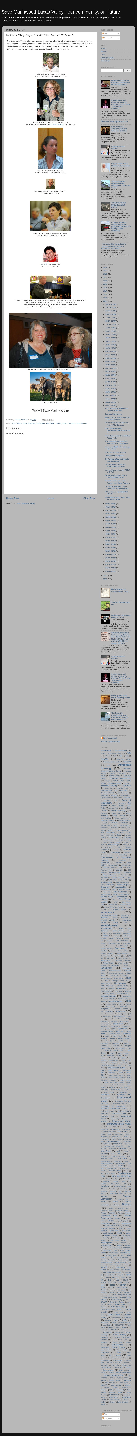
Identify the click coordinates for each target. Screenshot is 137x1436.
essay (129, 931)
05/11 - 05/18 (110, 510)
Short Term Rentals (117, 1302)
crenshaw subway (109, 867)
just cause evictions (107, 1031)
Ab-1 (114, 756)
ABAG (104, 758)
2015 (105, 298)
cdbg (102, 832)
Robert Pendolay (122, 1257)
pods (120, 1199)
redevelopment (106, 1243)
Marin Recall (115, 1090)
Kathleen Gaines (114, 1033)
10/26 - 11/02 (110, 335)
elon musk (124, 917)
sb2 (109, 1282)
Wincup (125, 1399)
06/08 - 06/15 (110, 402)
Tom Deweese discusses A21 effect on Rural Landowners (116, 442)
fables (105, 936)
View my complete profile (110, 741)
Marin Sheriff (127, 1090)
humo (121, 1004)
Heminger (115, 981)
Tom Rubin (115, 1365)
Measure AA (116, 1136)
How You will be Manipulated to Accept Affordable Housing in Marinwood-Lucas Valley (113, 246)
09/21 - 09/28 (110, 351)
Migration (128, 1144)
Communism (115, 852)
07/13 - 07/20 (110, 385)
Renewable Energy (114, 1248)
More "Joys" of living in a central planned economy (117, 418)
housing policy (123, 998)
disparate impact (107, 897)
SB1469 (103, 1282)
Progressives (105, 1223)
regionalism (106, 1245)
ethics (104, 933)
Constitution (122, 860)
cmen (124, 844)
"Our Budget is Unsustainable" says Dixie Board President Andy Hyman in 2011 (119, 716)
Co (130, 844)
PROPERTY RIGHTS (111, 1226)
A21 (129, 753)
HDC (107, 981)
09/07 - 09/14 (110, 358)
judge (113, 1028)
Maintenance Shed (116, 1068)
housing (128, 991)
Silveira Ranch (121, 1304)
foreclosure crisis (114, 943)
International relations (107, 1014)
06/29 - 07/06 (110, 392)
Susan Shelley (122, 1350)
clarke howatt (115, 842)
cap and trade (124, 825)
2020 (105, 281)
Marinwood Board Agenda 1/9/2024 (114, 122)
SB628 (112, 1285)
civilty (105, 842)
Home (51, 498)
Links (103, 55)
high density (120, 983)
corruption (119, 863)
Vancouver (125, 1387)
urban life (104, 1385)
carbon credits (114, 827)
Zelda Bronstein (122, 1402)
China (119, 835)
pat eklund (115, 1184)
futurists (103, 953)
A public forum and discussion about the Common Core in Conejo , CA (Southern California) (120, 104)
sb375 (127, 1282)
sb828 (103, 1287)
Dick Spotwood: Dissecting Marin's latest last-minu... (115, 465)
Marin (121, 1073)
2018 (105, 288)
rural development (115, 1265)
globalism (104, 965)
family (111, 938)
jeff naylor (104, 1021)
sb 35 (107, 1277)
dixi (114, 899)
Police (103, 1201)
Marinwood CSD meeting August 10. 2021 (120, 616)
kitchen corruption (124, 1038)
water (120, 1392)
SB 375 (114, 1277)
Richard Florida (113, 1253)
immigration (105, 1009)
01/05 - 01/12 (110, 571)
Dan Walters (105, 877)
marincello (123, 1092)
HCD (128, 978)
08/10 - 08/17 (110, 372)
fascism (126, 938)
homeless (121, 988)
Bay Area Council (107, 793)
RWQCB (104, 1267)
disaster (115, 894)
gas (124, 956)
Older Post (89, 498)
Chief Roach (110, 835)
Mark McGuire (126, 1129)
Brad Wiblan (17, 423)
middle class (117, 1144)
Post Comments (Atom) (26, 504)
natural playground (107, 1163)
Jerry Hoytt (44, 264)
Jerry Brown (124, 1021)
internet (119, 1014)
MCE (109, 1134)
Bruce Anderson (29, 423)
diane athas (107, 892)
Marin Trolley (109, 1092)
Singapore (104, 1307)
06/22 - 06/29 (110, 395)
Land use (115, 1043)
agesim (112, 773)
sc (111, 1287)
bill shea (107, 800)
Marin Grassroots (118, 1085)
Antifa (127, 783)
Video (103, 1390)
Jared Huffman (118, 1019)
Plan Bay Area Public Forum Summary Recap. (120, 697)
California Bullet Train (121, 818)
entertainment (109, 925)
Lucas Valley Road (107, 1065)
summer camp (117, 1342)
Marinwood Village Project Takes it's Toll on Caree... (117, 498)
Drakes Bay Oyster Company (114, 907)
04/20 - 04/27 (110, 520)
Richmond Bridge (110, 1255)
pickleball (113, 1191)
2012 (105, 579)
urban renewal (116, 1385)
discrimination (124, 894)
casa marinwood (122, 830)
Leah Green (40, 423)
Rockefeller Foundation (108, 1260)
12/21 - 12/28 (110, 307)
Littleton (123, 1058)
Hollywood (111, 988)
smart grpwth (118, 1312)
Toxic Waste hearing (56, 124)
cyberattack (127, 872)
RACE (119, 1233)
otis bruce (116, 1179)
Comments (107, 38)
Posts (105, 33)
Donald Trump (125, 905)
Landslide (104, 1046)
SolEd (124, 1320)
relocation (128, 1245)
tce (127, 1358)
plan (120, 1191)
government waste (115, 970)
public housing (126, 1230)
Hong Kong (118, 991)
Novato (103, 1171)
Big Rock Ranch (106, 798)
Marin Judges (123, 1087)
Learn (113, 1053)
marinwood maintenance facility (113, 1108)
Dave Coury (112, 880)
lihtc (126, 1055)
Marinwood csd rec (120, 1103)
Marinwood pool (116, 1119)
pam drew (128, 1179)
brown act (116, 813)
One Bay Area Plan (121, 1176)
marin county (125, 1080)
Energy (115, 922)
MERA (114, 1139)
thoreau (126, 1362)
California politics (107, 820)
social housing (116, 1317)
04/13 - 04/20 (110, 524)
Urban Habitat (123, 1382)
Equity (121, 928)
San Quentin (126, 1270)
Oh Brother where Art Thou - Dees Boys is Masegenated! (117, 487)
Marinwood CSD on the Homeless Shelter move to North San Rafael (120, 83)
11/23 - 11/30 (110, 321)
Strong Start (124, 1340)
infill (102, 1011)
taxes (118, 1355)
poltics (111, 1208)
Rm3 (112, 1257)
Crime (120, 867)
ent (126, 922)
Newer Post (12, 498)
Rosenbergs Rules (106, 1262)
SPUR (117, 1327)
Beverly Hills (104, 795)
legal (102, 1055)
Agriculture (122, 773)
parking (115, 1181)
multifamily (117, 1161)
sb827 (123, 1285)
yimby (103, 1402)
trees (111, 1378)
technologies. (117, 1360)
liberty (119, 1055)
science (111, 1290)
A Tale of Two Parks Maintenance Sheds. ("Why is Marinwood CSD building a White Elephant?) (121, 226)
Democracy (105, 887)
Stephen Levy (119, 1332)
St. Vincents (112, 1330)
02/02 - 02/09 (110, 558)
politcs (115, 1201)
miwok (118, 1151)
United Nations (114, 1380)
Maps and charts (107, 58)
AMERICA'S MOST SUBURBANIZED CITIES (118, 205)
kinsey (112, 1038)
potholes (112, 1213)
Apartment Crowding (109, 786)
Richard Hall (126, 1253)
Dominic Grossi (112, 904)
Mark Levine (104, 1129)
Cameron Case (105, 825)
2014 (105, 301)
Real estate (116, 1238)
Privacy (110, 1221)
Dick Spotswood (120, 892)
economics (107, 912)
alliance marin (114, 776)
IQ (130, 1014)
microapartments (113, 1141)
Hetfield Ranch (105, 983)
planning (104, 1196)
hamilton (125, 975)
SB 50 (124, 1277)
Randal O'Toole (111, 1235)
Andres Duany (118, 781)
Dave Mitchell (124, 880)
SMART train (113, 1315)
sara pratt (120, 1275)
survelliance (105, 1348)
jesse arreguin (105, 1024)
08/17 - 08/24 (110, 368)
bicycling (114, 795)
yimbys (111, 1402)
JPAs (107, 1028)
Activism (127, 762)
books (114, 805)
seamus (112, 1292)
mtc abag (114, 1156)
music (126, 1161)
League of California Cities (114, 1050)
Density (120, 889)
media (126, 1137)
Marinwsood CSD (111, 1127)
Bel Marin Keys (123, 793)
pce (125, 1184)
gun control (114, 975)
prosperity (125, 1226)
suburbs (104, 1342)
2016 (105, 294)
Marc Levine (113, 1070)
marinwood (105, 1094)
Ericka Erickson (118, 931)
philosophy (104, 1191)
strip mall (114, 1340)
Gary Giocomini (105, 956)
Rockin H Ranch (123, 1260)
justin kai (119, 1031)
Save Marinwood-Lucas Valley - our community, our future (61, 12)
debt (102, 884)
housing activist (109, 993)
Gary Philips (117, 956)
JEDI (127, 1019)
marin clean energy (116, 1075)
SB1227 (125, 1280)
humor (128, 1004)
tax (110, 1355)
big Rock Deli (125, 795)
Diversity (104, 899)
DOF (116, 902)
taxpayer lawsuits (116, 1358)
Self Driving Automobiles (122, 1295)
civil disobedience (108, 840)
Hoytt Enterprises (115, 1001)
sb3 (114, 1282)
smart (119, 1309)
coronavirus (105, 863)
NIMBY (121, 1166)
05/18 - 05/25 (110, 507)
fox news (112, 946)
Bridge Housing (118, 810)
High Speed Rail (107, 986)
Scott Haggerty (121, 1290)
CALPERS (114, 823)
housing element (108, 996)
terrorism (109, 1362)
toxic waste (108, 1370)
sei (104, 1295)
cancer (115, 825)
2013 (105, 576)
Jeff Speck (114, 1021)
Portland (103, 1213)
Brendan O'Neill (113, 808)
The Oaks (118, 1362)
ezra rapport (127, 933)
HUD (128, 1001)
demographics (120, 887)
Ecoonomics (125, 915)
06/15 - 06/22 (110, 399)
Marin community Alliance (116, 1077)
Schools (103, 1290)
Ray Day (106, 1238)
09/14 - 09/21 (110, 355)
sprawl (110, 1327)
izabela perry (107, 1016)
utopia (115, 1387)
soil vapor (107, 1320)
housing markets (108, 998)
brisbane (104, 813)
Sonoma (113, 1322)
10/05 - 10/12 (110, 345)
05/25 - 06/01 (110, 504)
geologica (128, 960)
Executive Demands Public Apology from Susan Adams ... (117, 482)
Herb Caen (124, 981)
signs (109, 1304)
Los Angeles (124, 1063)
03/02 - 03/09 (110, 544)
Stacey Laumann (68, 423)
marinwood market (107, 1111)
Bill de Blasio (117, 798)
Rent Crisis (107, 1250)
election (115, 917)
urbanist (106, 1387)
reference (124, 1242)
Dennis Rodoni (105, 889)
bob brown (121, 803)
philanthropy (124, 1189)
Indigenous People (121, 1009)
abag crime (120, 759)
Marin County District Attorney (114, 1082)
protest (121, 1228)
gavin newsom (123, 958)
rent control (127, 1248)
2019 (105, 284)
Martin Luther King (109, 1131)
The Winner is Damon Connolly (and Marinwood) (117, 460)
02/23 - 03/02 (110, 548)
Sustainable (105, 1353)
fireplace (109, 941)
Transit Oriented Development (120, 1372)
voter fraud (120, 1390)
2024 (105, 267)
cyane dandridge (114, 872)
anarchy (107, 781)
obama (113, 1173)
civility (129, 840)
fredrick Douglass (106, 948)
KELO (107, 1036)
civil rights (120, 840)
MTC (120, 1153)
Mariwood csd (124, 1127)
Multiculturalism (105, 1161)
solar (116, 1320)
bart (116, 790)
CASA (110, 830)
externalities (117, 933)
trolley (119, 1378)
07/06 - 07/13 (110, 389)
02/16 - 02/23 (110, 551)
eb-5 (105, 909)
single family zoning (118, 1307)
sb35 (120, 1282)
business (123, 816)
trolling (126, 1378)
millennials (123, 1149)
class (126, 842)
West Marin (113, 1397)
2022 (105, 274)
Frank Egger (123, 946)
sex (127, 1299)
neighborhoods (120, 1163)
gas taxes (110, 958)
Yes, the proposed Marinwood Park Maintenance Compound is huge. (120, 184)
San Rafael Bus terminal (112, 1272)
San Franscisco (114, 1269)
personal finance (119, 1186)
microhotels (127, 1141)
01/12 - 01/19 (110, 568)
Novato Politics (115, 1171)
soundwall (106, 1325)
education (104, 917)
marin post (104, 1090)
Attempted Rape (122, 788)
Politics (58, 423)
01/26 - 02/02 (110, 561)
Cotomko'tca (113, 865)
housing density (122, 993)
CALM (105, 823)
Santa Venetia (110, 1275)
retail (115, 1250)
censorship (110, 832)
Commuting (123, 855)
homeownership (106, 991)
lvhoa (119, 1065)
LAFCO (120, 1041)
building (114, 815)
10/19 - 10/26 (110, 338)
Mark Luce (115, 1129)
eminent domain (108, 920)
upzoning (127, 1380)
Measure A (105, 1137)
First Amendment (122, 941)
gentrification (106, 960)
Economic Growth (118, 909)
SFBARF (104, 1302)
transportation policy (113, 1375)
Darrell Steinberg (118, 877)
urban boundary (110, 1382)
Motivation (104, 1154)
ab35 (127, 756)
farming (119, 938)
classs (102, 844)
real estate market (118, 1240)
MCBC (103, 1134)
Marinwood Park (119, 1113)
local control (113, 1060)
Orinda (108, 1179)
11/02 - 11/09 (110, 331)
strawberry (104, 1337)
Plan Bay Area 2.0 (118, 1194)
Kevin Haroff (117, 1036)
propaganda (126, 1223)
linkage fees (104, 1058)
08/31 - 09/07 (110, 362)
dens (114, 889)
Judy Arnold (122, 1029)
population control (106, 1210)
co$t (119, 847)
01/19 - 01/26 (110, 564)
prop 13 (115, 1223)
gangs (110, 953)
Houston (103, 1001)
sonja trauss (104, 1322)
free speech (120, 948)
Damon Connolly (109, 875)
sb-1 (109, 1280)
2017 (105, 291)
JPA (102, 1029)
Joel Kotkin (118, 1024)
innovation (109, 1011)
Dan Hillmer (124, 875)
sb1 (117, 1280)
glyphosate (115, 965)
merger (120, 1139)
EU (110, 933)
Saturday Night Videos (113, 414)
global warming (123, 963)
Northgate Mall (111, 1168)
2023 (105, 271)
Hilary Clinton (123, 986)
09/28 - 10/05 (110, 348)
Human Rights (111, 1004)
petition (113, 1189)
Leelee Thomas (123, 1053)
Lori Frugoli (112, 1063)
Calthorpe (124, 823)
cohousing (116, 850)
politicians (115, 1205)
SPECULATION (119, 1325)
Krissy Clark (109, 1041)
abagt (129, 759)
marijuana (111, 1073)
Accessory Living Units (111, 762)
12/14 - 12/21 (110, 311)
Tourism (128, 1367)
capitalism (104, 827)
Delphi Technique (123, 885)
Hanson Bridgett (106, 978)
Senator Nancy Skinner (110, 1297)
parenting (106, 1181)
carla (123, 827)
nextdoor (113, 1166)
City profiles (127, 837)
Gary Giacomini (122, 953)
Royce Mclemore (120, 1262)
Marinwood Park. (107, 1116)
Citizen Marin (114, 837)
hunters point (110, 1006)
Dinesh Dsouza (105, 894)
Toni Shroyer (118, 1367)
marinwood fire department (113, 1106)
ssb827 (124, 1327)
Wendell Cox (114, 1395)
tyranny (103, 1380)
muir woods (122, 1159)
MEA (126, 1134)
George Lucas (108, 963)
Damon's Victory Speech (114, 456)
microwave (106, 1144)
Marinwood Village (121, 1121)
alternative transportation (121, 778)
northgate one (124, 1168)
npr (127, 1171)
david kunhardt (106, 882)
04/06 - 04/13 (110, 527)
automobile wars (106, 790)
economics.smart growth (109, 915)
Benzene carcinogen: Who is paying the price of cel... (116, 476)
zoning (103, 1404)
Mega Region (105, 1139)
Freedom (104, 951)
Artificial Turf (108, 788)
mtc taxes (122, 1156)
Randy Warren (126, 1235)
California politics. (124, 820)
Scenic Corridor (122, 1287)
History (103, 988)
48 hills (103, 753)
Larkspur (116, 1046)
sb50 (102, 1285)
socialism (127, 1318)
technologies (105, 1360)
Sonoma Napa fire (125, 1322)
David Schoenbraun (122, 882)
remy (104, 1248)
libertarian (110, 1055)
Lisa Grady (50, 423)
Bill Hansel (127, 798)
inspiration (120, 1011)
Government (106, 968)
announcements (114, 783)
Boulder (121, 805)
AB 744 (107, 756)
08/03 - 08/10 (110, 375)
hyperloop (123, 1006)
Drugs (129, 907)
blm (116, 800)
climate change (113, 845)
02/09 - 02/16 (110, 554)
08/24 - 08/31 (110, 365)
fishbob (103, 943)
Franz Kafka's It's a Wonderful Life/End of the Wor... (116, 410)
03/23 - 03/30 (110, 534)
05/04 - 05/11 (110, 514)
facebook (117, 936)
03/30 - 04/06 (110, 531)
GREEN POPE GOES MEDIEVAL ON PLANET (120, 165)
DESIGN (128, 889)
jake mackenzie (119, 1016)
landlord (126, 1043)
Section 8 (127, 1292)
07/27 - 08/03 (110, 379)
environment (106, 928)
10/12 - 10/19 (110, 341)
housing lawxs (126, 996)
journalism (125, 1026)
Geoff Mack (118, 960)
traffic (121, 1370)
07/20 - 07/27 (110, 382)
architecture (127, 786)
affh (108, 765)
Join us (103, 52)
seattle (119, 1292)
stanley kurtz (107, 1332)
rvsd (126, 1265)
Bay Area (123, 790)
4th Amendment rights (114, 753)
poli (127, 1199)
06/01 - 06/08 (110, 406)
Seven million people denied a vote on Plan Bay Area (116, 424)
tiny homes (104, 1365)
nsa (107, 1173)
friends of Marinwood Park (119, 951)
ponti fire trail (123, 1208)
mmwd (126, 1151)
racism (128, 1233)
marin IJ (112, 1087)
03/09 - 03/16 (110, 541)
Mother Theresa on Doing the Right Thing (119, 590)
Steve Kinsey (119, 1335)
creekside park (126, 865)
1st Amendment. (121, 750)
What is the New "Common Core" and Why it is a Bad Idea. (119, 129)
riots (122, 1255)
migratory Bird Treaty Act (113, 1146)
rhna (121, 1250)
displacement (121, 897)
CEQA (121, 832)
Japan (109, 1019)
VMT (111, 1390)
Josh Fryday (115, 1026)
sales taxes (120, 1267)
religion (119, 1245)
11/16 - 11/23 (110, 324)
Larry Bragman (120, 1048)
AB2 (120, 756)
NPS (102, 1173)
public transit (108, 1233)
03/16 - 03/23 (110, 537)
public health (114, 1231)
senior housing (116, 1300)
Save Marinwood (110, 738)
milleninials (112, 1148)
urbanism (127, 1385)
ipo (125, 1014)
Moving (113, 1154)
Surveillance (117, 1345)
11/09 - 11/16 (110, 328)
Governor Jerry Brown (116, 973)
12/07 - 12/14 (110, 314)
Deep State (110, 885)
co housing (108, 847)
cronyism (118, 870)
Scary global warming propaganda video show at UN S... (117, 430)
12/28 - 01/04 (110, 304)
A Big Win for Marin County (115, 452)
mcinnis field (118, 1134)
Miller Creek (106, 1151)
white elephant (114, 1399)
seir (109, 1295)
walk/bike (112, 1392)
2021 (105, 277)
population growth (121, 1211)
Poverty (120, 1213)
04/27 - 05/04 (110, 517)
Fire (102, 941)
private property (123, 1221)
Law (129, 1048)
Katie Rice (127, 1033)
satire (128, 1274)
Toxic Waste (105, 61)
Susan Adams (81, 423)
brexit (122, 808)
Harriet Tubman (118, 978)
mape (102, 1070)
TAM (119, 1352)
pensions (105, 1186)
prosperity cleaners (108, 1228)
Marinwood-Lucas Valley (119, 1124)
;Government (106, 750)
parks (123, 1181)
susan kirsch (106, 1350)
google (126, 965)
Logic (123, 1060)
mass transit (122, 1132)
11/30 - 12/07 (110, 318)
